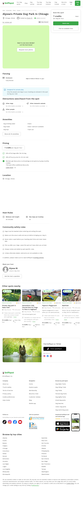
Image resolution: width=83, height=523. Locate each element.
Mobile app (32, 403)
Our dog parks (19, 3)
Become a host (64, 3)
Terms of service (8, 390)
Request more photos (26, 50)
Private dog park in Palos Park (9, 306)
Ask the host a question (12, 276)
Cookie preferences (9, 397)
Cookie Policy (70, 483)
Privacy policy (7, 393)
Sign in (71, 3)
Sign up (77, 3)
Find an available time (66, 28)
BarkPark (65, 305)
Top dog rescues (39, 3)
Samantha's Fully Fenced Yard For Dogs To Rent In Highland (30, 307)
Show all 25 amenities (12, 134)
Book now (66, 23)
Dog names (32, 3)
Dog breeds (57, 3)
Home (31, 384)
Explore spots (33, 387)
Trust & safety (7, 387)
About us (5, 384)
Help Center (6, 400)
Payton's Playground (49, 305)
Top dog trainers (48, 3)
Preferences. (35, 485)
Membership (33, 390)
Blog (26, 3)
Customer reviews (34, 397)
